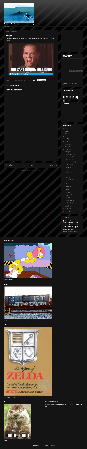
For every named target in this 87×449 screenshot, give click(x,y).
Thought (68, 186)
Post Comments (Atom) (34, 170)
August (68, 164)
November (69, 157)
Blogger (53, 445)
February (69, 200)
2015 (66, 146)
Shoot (68, 177)
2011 (66, 208)
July (67, 167)
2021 (66, 131)
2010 (66, 211)
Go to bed (69, 172)
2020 (66, 133)
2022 (66, 128)
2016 (66, 144)
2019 (66, 136)
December (69, 154)
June (68, 169)
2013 (66, 152)
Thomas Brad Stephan (72, 221)
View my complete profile (70, 231)
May (67, 192)
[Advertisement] (31, 147)
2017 (66, 141)
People (68, 174)
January (69, 203)
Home (31, 165)
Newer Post (9, 165)
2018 (66, 139)
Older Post (53, 165)
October (69, 159)
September (69, 162)
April (67, 195)
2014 (66, 149)
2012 (66, 206)
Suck (67, 189)
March (68, 197)
